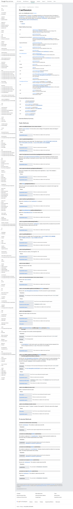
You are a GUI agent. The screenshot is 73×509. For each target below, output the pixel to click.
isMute (34, 67)
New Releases (26, 1)
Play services (7, 1)
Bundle (31, 104)
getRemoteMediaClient (37, 53)
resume (26, 110)
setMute (34, 90)
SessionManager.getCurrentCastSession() (28, 19)
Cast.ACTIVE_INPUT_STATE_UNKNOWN (42, 142)
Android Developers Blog (21, 495)
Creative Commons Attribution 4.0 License (48, 484)
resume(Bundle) (39, 105)
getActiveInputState (36, 34)
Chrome (36, 501)
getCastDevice (35, 50)
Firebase (41, 501)
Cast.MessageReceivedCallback (44, 75)
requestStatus (35, 78)
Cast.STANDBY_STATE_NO (24, 237)
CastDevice (39, 51)
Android (31, 501)
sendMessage (35, 81)
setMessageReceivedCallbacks (38, 84)
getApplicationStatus (36, 47)
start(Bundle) (39, 108)
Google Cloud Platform (49, 501)
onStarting (27, 107)
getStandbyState (36, 61)
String (20, 47)
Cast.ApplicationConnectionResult (44, 38)
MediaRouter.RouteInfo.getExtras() (33, 443)
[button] (7, 14)
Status (26, 81)
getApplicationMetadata (37, 42)
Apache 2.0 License (26, 485)
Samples (38, 1)
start (26, 113)
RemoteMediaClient (23, 53)
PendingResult (22, 81)
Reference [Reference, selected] (33, 1)
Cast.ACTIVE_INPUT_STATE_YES (50, 141)
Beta (54, 1)
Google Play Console (58, 497)
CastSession (22, 16)
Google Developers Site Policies (41, 485)
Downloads (49, 1)
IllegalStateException (23, 135)
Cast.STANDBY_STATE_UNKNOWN (48, 236)
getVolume (35, 64)
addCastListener (36, 29)
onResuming (27, 104)
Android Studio (57, 495)
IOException (21, 301)
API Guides (19, 1)
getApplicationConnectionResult (38, 37)
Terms (18, 506)
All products (58, 501)
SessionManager (41, 16)
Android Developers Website (40, 495)
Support (43, 1)
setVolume (35, 93)
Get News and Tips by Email (22, 497)
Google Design (38, 497)
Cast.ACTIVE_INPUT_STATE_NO (25, 142)
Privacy (21, 506)
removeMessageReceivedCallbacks (39, 73)
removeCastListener (36, 70)
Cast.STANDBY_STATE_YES (37, 237)
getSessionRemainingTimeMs (38, 56)
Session (34, 13)
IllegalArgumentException (24, 304)
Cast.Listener (39, 30)
